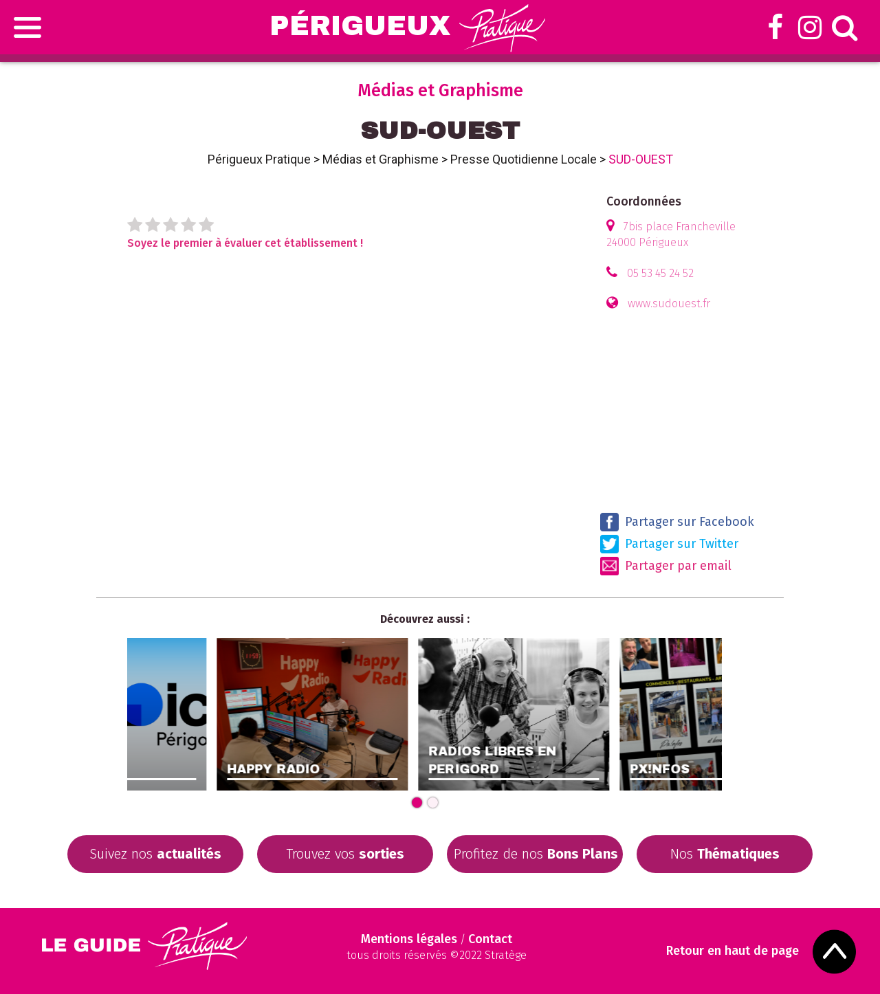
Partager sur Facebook (677, 522)
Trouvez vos (345, 854)
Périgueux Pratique (259, 159)
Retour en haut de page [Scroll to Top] (732, 951)
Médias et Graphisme (380, 159)
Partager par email (666, 566)
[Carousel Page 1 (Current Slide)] (417, 802)
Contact (490, 939)
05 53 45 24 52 (660, 273)
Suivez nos (155, 854)
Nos (725, 854)
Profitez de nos (536, 854)
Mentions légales (409, 939)
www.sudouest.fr (669, 303)
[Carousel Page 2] (433, 802)
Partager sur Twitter (669, 544)
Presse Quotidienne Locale (523, 159)
